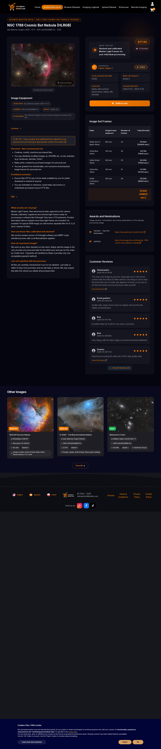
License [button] (16, 128)
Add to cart (120, 103)
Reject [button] (125, 742)
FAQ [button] (14, 196)
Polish (51, 495)
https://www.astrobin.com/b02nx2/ (130, 232)
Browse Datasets (72, 7)
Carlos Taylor (105, 68)
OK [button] (138, 742)
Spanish (35, 495)
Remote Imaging (139, 7)
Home (37, 7)
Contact (110, 496)
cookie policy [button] (72, 732)
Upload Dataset (109, 7)
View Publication (99, 289)
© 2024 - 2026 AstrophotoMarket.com (87, 495)
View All (80, 466)
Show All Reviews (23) (119, 368)
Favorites (142, 48)
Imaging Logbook (91, 7)
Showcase (124, 7)
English (18, 495)
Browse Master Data (21, 20)
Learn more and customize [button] (32, 742)
